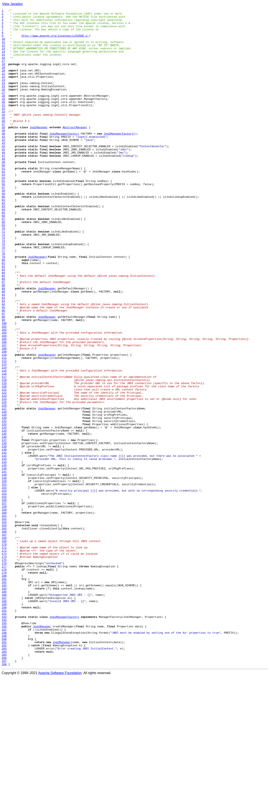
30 (3, 121)
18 (3, 75)
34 (3, 136)
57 (3, 223)
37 (3, 147)
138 (4, 530)
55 (3, 216)
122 (4, 469)
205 (4, 784)
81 (3, 314)
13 (3, 56)
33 (3, 132)
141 (4, 542)
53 (3, 208)
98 (3, 379)
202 (4, 773)
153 (4, 587)
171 (4, 655)
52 (3, 204)
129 (4, 496)
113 (4, 435)
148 (4, 568)
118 (4, 454)
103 (4, 397)
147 (4, 564)
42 (3, 166)
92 (3, 356)
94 (3, 363)
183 (4, 701)
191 (4, 731)
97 (3, 375)
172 (4, 659)
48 (3, 189)
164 (4, 629)
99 (3, 382)
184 (4, 704)
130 (4, 500)
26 (3, 106)
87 (3, 337)
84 (3, 325)
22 (3, 90)
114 (4, 439)
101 (4, 390)
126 (4, 485)
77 (3, 299)
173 (4, 663)
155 (4, 595)
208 (4, 795)
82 (3, 318)
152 (4, 583)
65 (3, 253)
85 (3, 329)
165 (4, 632)
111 (4, 428)
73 (3, 284)
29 (3, 117)
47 (3, 185)
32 (3, 128)
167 (4, 640)
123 (4, 473)
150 (4, 576)
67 (3, 261)
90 (3, 348)
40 (3, 159)
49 (3, 193)
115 (4, 443)
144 (4, 553)
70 (3, 272)
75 (3, 291)
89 (3, 344)
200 (4, 765)
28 (3, 113)
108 (4, 416)
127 (4, 488)
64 (3, 250)
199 (4, 761)
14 (3, 60)
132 (4, 507)
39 (3, 155)
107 (4, 413)
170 (4, 651)
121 (4, 466)
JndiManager (39, 151)
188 (4, 720)
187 (4, 716)
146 (4, 560)
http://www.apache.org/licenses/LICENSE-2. (55, 41)
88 (3, 341)
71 (3, 276)
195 (4, 746)
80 (3, 310)
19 (3, 79)
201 (4, 769)
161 (4, 617)
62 (3, 242)
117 (4, 451)
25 (3, 102)
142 (4, 545)
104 (4, 401)
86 (3, 333)
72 (3, 280)
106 (4, 409)
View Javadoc (12, 4)
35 (3, 140)
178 (4, 682)
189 (4, 723)
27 (3, 109)
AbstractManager (75, 151)
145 (4, 557)
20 (3, 83)
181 (4, 693)
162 (4, 621)
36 (3, 144)
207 (4, 792)
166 (4, 636)
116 (4, 447)
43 (3, 170)
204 (4, 780)
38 (3, 151)
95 (3, 367)
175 (4, 670)
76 (3, 295)
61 (3, 238)
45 (3, 178)
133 (4, 511)
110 (4, 424)
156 (4, 598)
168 (4, 644)
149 (4, 572)
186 (4, 712)
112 (4, 432)
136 (4, 523)
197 (4, 754)
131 (4, 504)
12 (3, 53)
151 (4, 579)
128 (4, 492)
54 (3, 212)
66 (3, 257)
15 (3, 64)
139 (4, 534)
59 (3, 231)
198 (4, 758)
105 (4, 405)
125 (4, 481)
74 (3, 288)
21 (3, 87)
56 (3, 219)
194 (4, 742)
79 (3, 307)
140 (4, 538)
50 (3, 197)
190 (4, 727)
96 (3, 371)
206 (4, 788)
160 (4, 614)
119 (4, 458)
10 (3, 45)
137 (4, 526)
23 (3, 94)
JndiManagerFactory (64, 159)
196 (4, 750)
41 (3, 162)
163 (4, 625)
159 (4, 610)
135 (4, 519)
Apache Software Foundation (60, 804)
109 (4, 420)
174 (4, 667)
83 (3, 322)
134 (4, 515)
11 (3, 49)
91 (3, 352)
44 (3, 174)
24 (3, 98)
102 (4, 394)
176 (4, 674)
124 (4, 477)
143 (4, 549)
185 (4, 708)
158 (4, 606)
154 (4, 591)
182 (4, 697)
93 (3, 360)
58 (3, 227)
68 (3, 265)
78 (3, 303)
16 (3, 68)
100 (4, 386)
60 (3, 234)
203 (4, 777)
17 (3, 71)
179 (4, 686)
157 (4, 602)
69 (3, 269)
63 (3, 246)
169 (4, 648)
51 (3, 200)
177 (4, 678)
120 (4, 462)
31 (3, 125)
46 (3, 181)
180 (4, 689)
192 (4, 735)
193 (4, 739)
